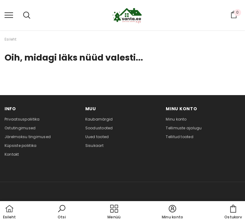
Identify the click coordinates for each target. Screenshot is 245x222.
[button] (61, 212)
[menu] (9, 15)
